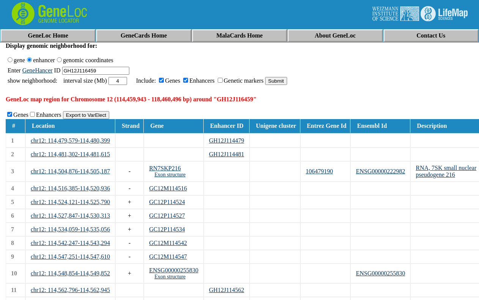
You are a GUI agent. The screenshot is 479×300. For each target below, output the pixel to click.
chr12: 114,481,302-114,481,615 (70, 154)
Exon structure (169, 174)
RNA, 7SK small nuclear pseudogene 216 (446, 171)
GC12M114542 (168, 243)
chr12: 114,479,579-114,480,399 (70, 140)
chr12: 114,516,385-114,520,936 (70, 188)
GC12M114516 (168, 188)
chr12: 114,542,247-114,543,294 (70, 243)
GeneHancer (37, 70)
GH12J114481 (226, 154)
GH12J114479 (226, 140)
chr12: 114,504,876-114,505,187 (70, 171)
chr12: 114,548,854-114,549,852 (70, 273)
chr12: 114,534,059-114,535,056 (70, 229)
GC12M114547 (168, 256)
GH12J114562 (226, 290)
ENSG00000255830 (173, 270)
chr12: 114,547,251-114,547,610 (70, 256)
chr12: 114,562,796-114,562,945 (70, 290)
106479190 (319, 171)
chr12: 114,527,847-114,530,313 (70, 215)
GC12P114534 (167, 229)
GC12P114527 (167, 215)
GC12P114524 (167, 202)
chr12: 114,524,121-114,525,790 (70, 202)
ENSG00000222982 (380, 171)
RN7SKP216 (165, 168)
